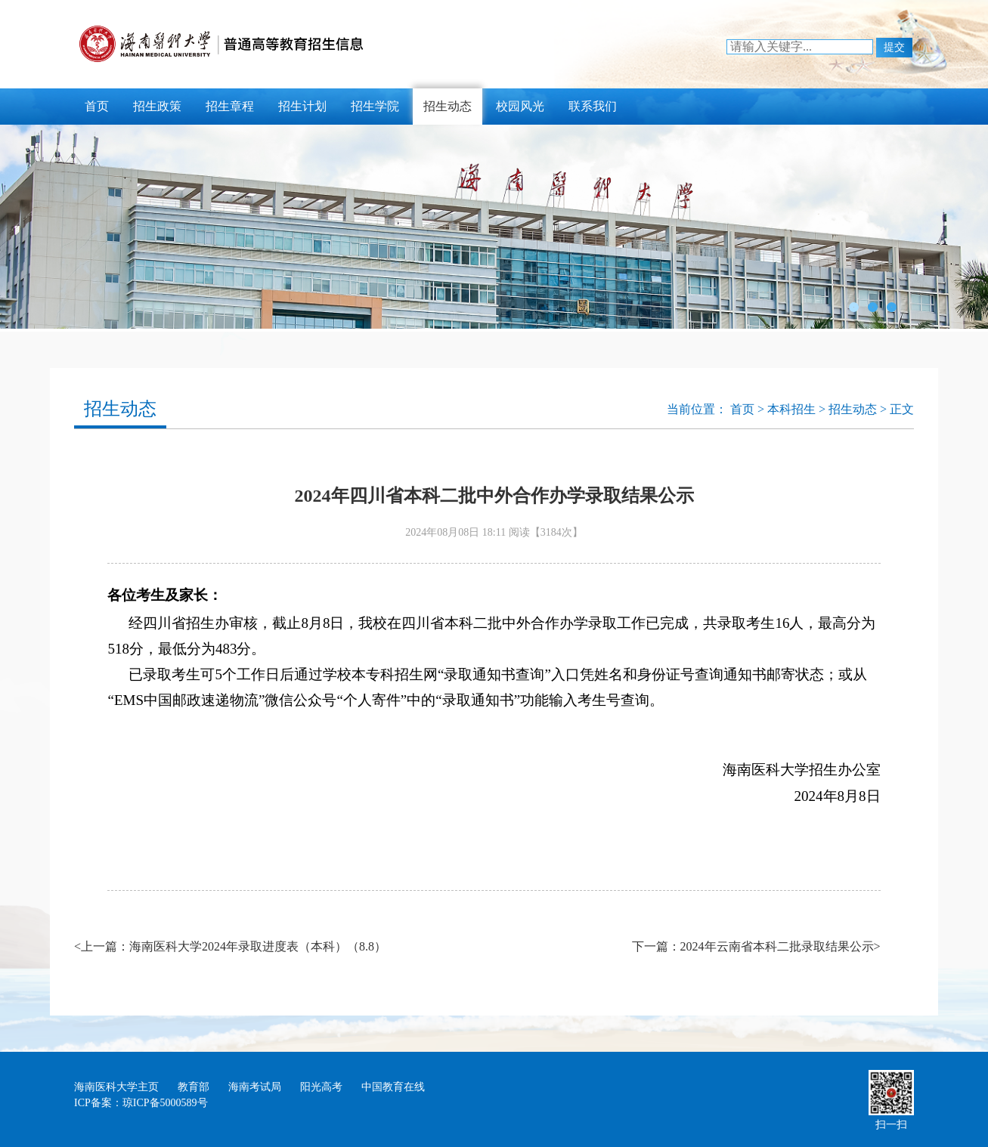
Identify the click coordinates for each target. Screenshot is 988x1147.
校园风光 (520, 106)
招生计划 (302, 106)
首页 (97, 106)
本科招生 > (797, 409)
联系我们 (592, 106)
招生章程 (230, 106)
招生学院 (375, 106)
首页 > (748, 409)
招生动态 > (859, 409)
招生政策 (157, 106)
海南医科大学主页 (116, 1087)
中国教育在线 (393, 1087)
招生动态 (447, 106)
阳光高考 (321, 1087)
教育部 (193, 1087)
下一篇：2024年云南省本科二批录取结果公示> (756, 946)
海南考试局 (254, 1087)
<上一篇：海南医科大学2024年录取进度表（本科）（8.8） (230, 946)
